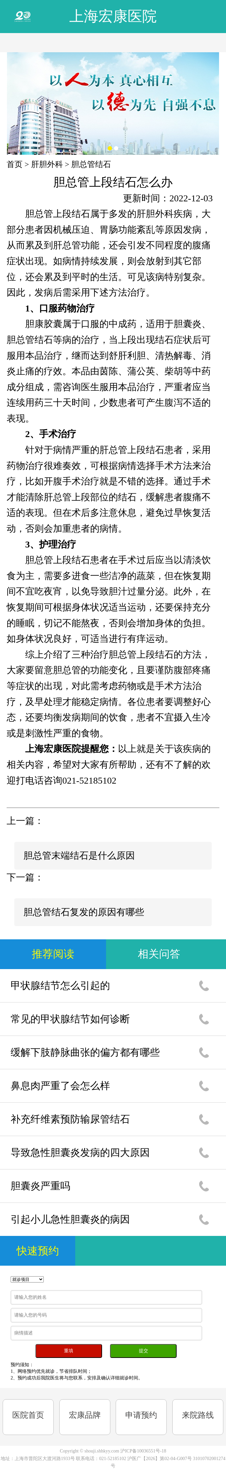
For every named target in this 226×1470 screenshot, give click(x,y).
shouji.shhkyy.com (102, 1451)
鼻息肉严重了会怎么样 (60, 1085)
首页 (15, 164)
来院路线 (198, 1415)
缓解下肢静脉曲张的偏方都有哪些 (85, 1052)
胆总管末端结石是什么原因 (79, 855)
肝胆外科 (47, 164)
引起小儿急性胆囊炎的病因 (70, 1219)
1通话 (204, 985)
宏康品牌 (85, 1415)
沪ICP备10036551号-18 (143, 1451)
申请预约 (141, 1415)
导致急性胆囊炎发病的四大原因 (80, 1152)
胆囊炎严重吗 (40, 1185)
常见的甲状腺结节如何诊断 (70, 1018)
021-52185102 (113, 1458)
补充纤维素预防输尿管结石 (70, 1119)
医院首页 (28, 1415)
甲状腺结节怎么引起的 (60, 985)
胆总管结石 (91, 164)
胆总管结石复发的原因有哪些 (84, 912)
